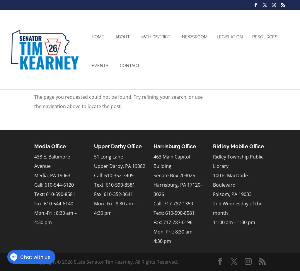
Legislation (230, 37)
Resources (264, 37)
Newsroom (194, 37)
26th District (156, 37)
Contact (130, 65)
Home (98, 37)
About (122, 37)
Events (100, 65)
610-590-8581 (60, 194)
